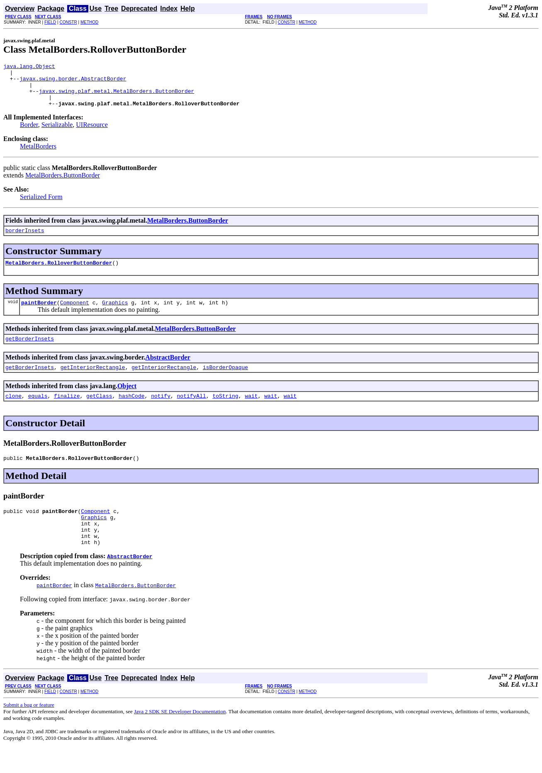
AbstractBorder (167, 370)
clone (13, 412)
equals (38, 412)
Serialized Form (41, 205)
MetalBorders (38, 154)
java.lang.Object (29, 67)
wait (251, 412)
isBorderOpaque (225, 382)
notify (160, 412)
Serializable (57, 133)
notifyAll (191, 412)
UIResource (91, 133)
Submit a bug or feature (28, 730)
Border (29, 133)
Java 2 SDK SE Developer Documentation (180, 736)
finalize (67, 412)
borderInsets (24, 240)
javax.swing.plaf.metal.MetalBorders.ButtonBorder (116, 97)
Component (74, 314)
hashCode (131, 412)
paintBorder (39, 314)
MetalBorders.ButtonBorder (62, 183)
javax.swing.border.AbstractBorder (72, 82)
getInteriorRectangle (93, 382)
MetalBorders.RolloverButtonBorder (58, 273)
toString (225, 412)
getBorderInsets (29, 352)
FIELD (50, 22)
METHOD (89, 22)
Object (126, 400)
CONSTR (68, 22)
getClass (99, 412)
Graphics (115, 314)
